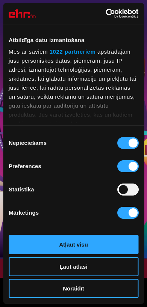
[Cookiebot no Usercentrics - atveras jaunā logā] (105, 13)
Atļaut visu (73, 244)
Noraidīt (73, 288)
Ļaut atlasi (73, 266)
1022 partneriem (73, 51)
